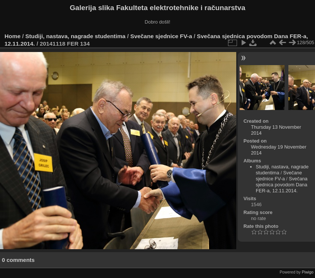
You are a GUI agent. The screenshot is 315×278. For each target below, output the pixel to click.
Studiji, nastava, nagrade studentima (76, 36)
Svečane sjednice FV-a (161, 36)
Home (12, 36)
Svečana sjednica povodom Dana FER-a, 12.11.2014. (282, 184)
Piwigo (308, 272)
